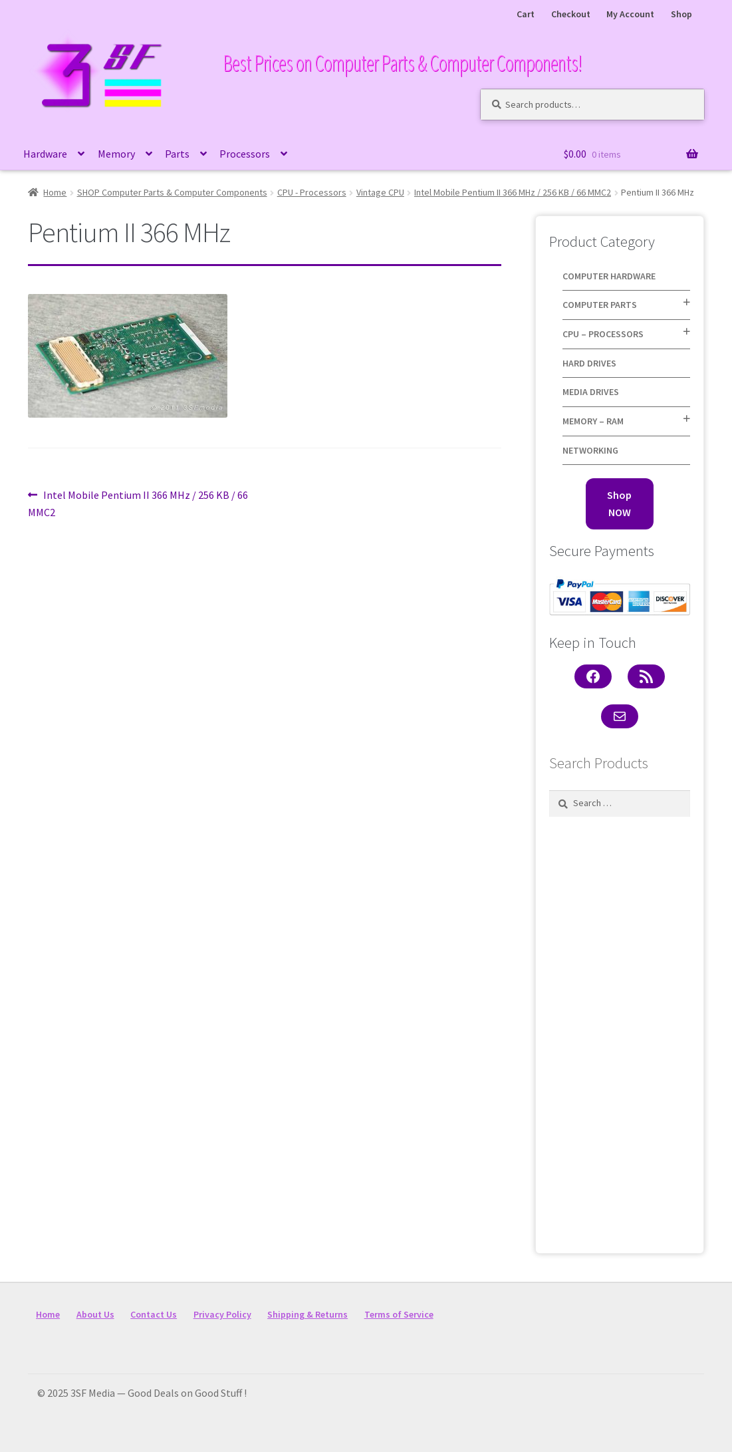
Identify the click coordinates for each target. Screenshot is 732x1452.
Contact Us (153, 1314)
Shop (681, 14)
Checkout (570, 14)
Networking (590, 450)
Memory (116, 153)
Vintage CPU (380, 192)
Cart (526, 14)
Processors (244, 153)
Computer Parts (599, 305)
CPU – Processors (603, 334)
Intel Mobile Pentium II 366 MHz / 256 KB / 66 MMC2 (512, 192)
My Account (630, 14)
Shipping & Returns (307, 1314)
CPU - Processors (311, 192)
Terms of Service (398, 1314)
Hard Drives (589, 363)
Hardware (45, 153)
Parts (177, 153)
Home (54, 192)
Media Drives (590, 392)
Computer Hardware (609, 276)
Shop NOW (619, 503)
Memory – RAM (593, 421)
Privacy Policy (222, 1314)
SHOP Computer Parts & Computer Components (172, 192)
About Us (95, 1314)
